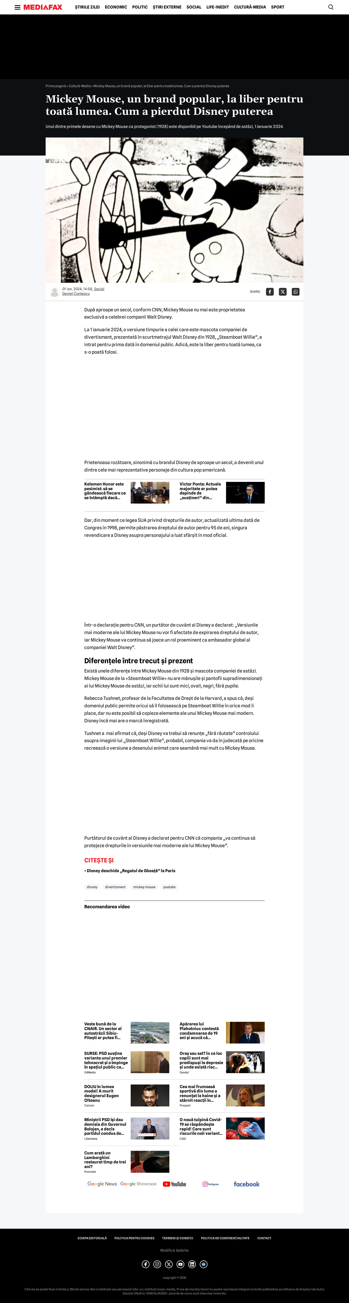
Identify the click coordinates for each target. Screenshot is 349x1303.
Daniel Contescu (76, 294)
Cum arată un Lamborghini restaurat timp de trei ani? (105, 1160)
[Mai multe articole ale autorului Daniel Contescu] (54, 292)
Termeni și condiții (177, 1238)
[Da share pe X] (283, 292)
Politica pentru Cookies (134, 1238)
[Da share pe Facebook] (270, 292)
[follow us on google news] (102, 1184)
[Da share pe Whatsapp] (296, 292)
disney (92, 887)
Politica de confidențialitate (225, 1238)
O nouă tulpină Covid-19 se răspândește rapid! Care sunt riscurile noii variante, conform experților (201, 1127)
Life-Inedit (217, 7)
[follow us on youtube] (174, 1184)
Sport (277, 7)
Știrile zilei (87, 7)
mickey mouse (144, 887)
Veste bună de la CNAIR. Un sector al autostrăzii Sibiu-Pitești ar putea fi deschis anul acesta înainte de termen (103, 1031)
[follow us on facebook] (247, 1184)
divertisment (115, 887)
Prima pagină (56, 86)
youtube (169, 887)
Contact (264, 1238)
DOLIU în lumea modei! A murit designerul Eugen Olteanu (101, 1094)
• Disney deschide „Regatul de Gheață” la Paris (129, 870)
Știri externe (167, 7)
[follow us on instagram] (211, 1184)
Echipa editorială (92, 1238)
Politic (140, 7)
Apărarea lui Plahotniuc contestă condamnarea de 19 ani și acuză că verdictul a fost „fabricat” (199, 1031)
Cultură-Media (250, 7)
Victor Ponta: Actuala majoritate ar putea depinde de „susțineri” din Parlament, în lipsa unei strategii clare (200, 491)
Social (194, 7)
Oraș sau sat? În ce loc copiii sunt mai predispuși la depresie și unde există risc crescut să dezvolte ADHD (201, 1060)
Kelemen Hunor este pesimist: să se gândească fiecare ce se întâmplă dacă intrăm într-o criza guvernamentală (105, 491)
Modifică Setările (174, 1250)
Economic (116, 7)
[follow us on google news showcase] (138, 1184)
